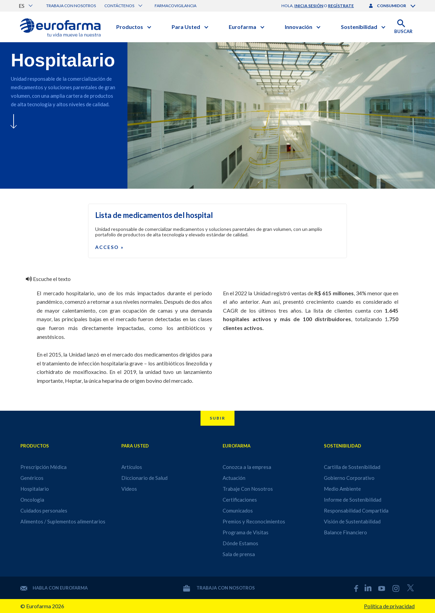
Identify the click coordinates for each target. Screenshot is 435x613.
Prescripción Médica (43, 467)
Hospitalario (34, 489)
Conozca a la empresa (247, 467)
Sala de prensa (239, 554)
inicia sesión (308, 5)
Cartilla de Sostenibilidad (352, 467)
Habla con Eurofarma (54, 588)
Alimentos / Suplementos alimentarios (62, 521)
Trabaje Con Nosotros (248, 489)
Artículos (131, 467)
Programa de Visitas (245, 532)
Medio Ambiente (342, 489)
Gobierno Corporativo (349, 478)
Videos (129, 489)
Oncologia (32, 500)
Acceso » (109, 247)
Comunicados (238, 510)
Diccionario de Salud (144, 478)
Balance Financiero (345, 532)
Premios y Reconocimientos (254, 521)
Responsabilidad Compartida (356, 510)
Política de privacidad (389, 606)
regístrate (341, 5)
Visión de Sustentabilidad (352, 521)
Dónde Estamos (240, 543)
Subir (217, 418)
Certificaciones (240, 500)
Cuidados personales (43, 510)
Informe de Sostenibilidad (352, 500)
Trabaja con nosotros (71, 5)
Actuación (234, 478)
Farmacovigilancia (175, 5)
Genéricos (32, 478)
